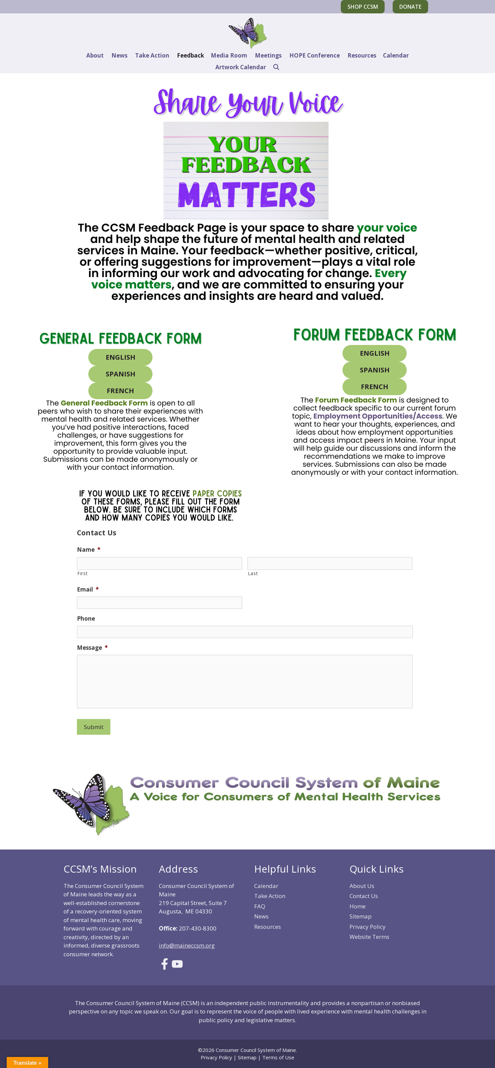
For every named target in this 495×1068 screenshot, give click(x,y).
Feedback (190, 55)
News (119, 55)
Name (88, 549)
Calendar (396, 55)
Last (253, 573)
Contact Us (364, 896)
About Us (362, 886)
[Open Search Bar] (276, 67)
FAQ (259, 906)
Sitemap (361, 916)
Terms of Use (278, 1057)
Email (88, 589)
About (95, 55)
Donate (410, 6)
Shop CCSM (363, 6)
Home (358, 906)
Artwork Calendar (240, 67)
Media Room (229, 55)
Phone (86, 618)
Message (92, 647)
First (82, 573)
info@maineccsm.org (187, 945)
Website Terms (369, 937)
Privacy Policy (368, 926)
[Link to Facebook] (164, 967)
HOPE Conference (314, 55)
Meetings (268, 55)
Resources (362, 55)
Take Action (152, 55)
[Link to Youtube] (177, 967)
